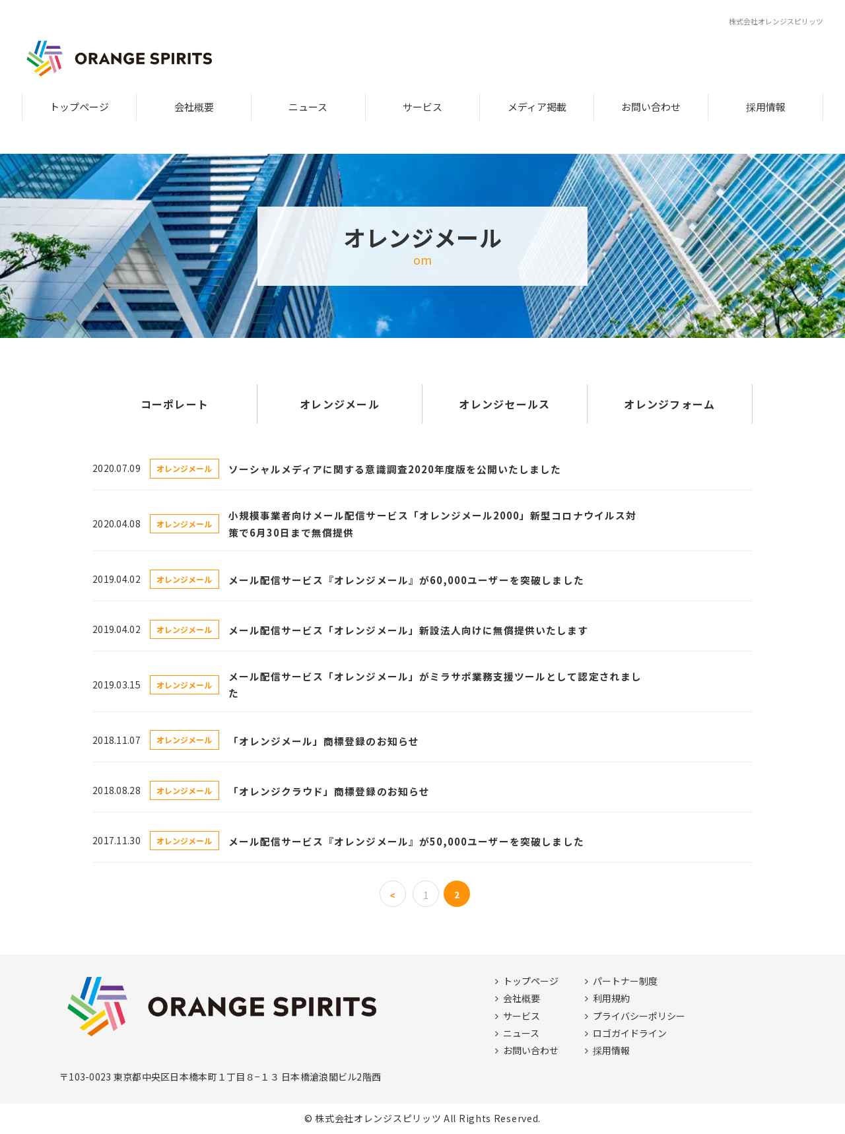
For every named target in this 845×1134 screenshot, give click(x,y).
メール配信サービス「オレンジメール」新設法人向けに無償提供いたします (408, 630)
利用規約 (611, 998)
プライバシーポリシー (639, 1015)
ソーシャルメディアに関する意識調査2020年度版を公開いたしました (395, 469)
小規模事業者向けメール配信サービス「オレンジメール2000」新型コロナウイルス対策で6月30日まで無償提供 (432, 523)
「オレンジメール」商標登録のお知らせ (323, 741)
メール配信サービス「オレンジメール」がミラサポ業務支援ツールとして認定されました (435, 684)
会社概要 (194, 107)
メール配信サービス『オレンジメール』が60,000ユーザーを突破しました (406, 580)
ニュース (307, 107)
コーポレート (175, 404)
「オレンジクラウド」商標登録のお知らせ (329, 791)
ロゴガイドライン (630, 1033)
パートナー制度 (625, 980)
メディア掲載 (537, 107)
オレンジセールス (504, 404)
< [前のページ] (392, 895)
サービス (422, 107)
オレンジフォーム (669, 404)
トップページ (79, 107)
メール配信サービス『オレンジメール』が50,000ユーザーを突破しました (406, 841)
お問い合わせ (651, 107)
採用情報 (766, 107)
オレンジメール (340, 404)
